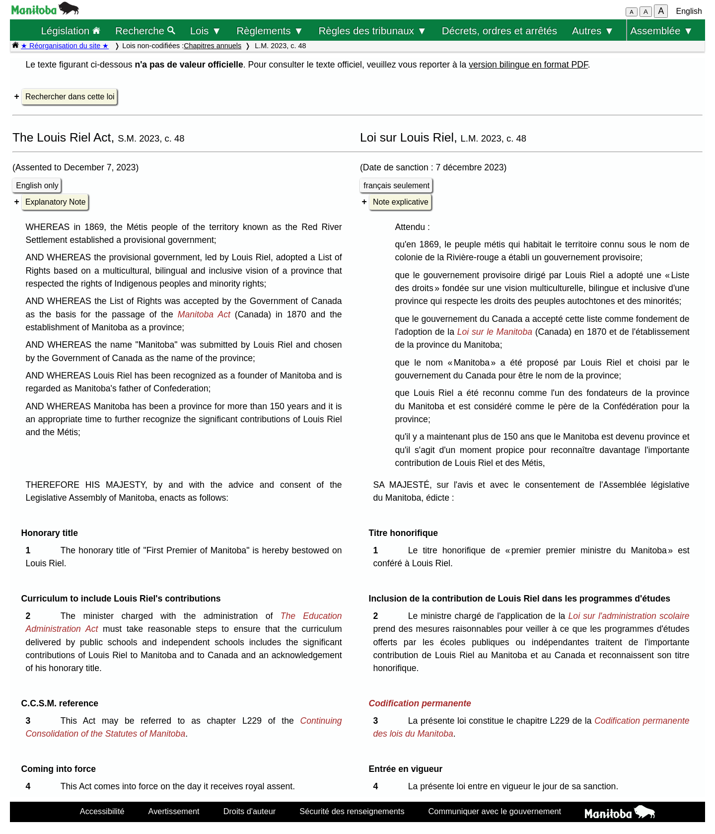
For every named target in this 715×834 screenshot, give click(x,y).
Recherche (145, 30)
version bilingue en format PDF (528, 65)
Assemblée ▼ (661, 30)
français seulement (396, 185)
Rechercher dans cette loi (69, 96)
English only (37, 185)
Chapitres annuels (212, 46)
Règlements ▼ (269, 30)
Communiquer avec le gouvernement (495, 811)
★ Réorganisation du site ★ (65, 46)
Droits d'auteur (249, 811)
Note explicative (401, 202)
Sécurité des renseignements (351, 811)
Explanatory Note (55, 202)
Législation (70, 30)
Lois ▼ (206, 30)
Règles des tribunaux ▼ (373, 30)
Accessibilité (102, 811)
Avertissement (174, 811)
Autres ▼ (593, 30)
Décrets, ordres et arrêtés (499, 30)
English (689, 11)
